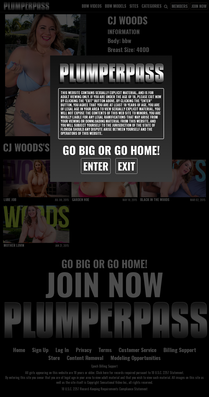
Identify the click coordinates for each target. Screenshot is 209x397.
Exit (126, 165)
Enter (95, 165)
